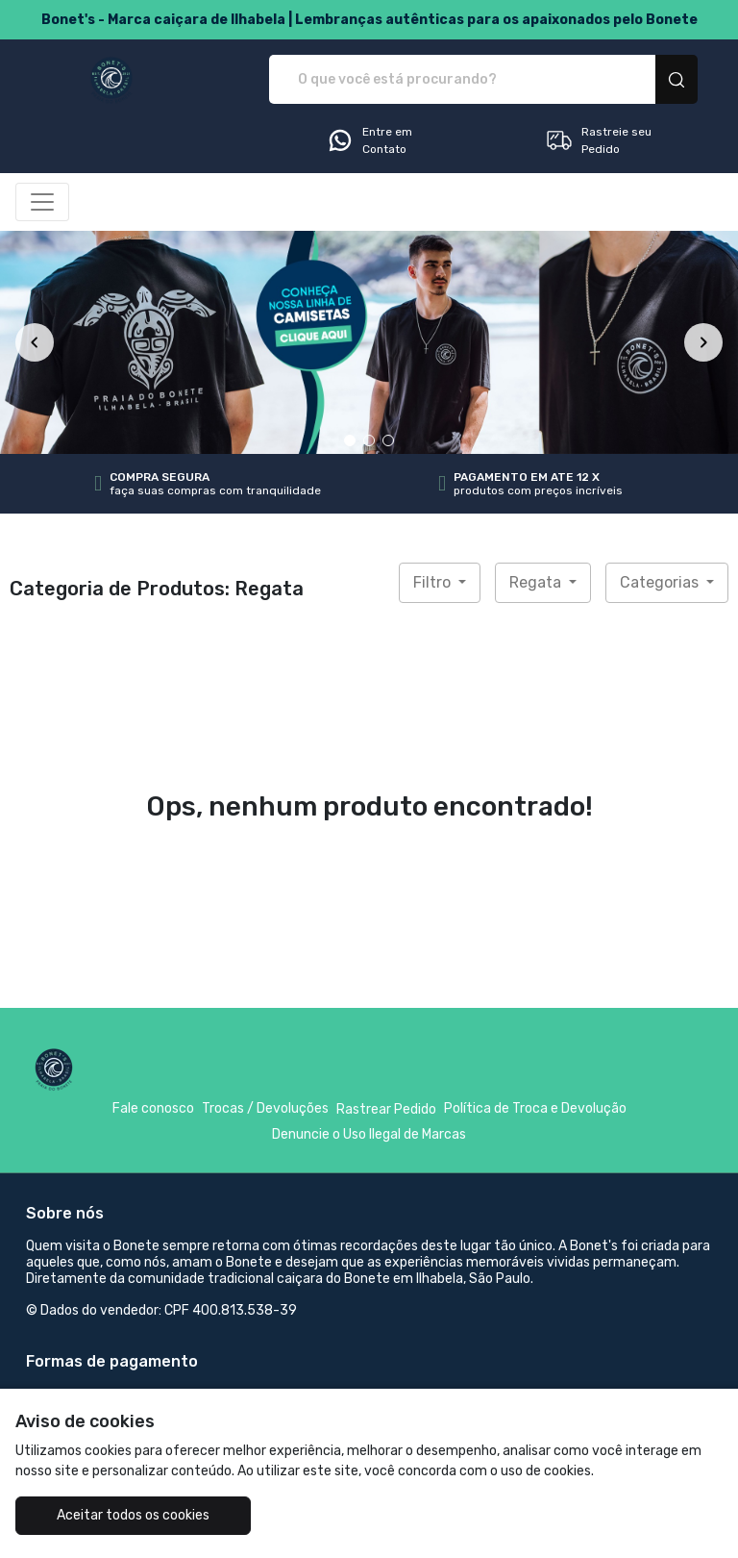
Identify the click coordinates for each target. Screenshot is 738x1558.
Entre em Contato (369, 140)
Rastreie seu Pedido (598, 140)
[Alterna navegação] (42, 202)
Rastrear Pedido (386, 1109)
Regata (537, 582)
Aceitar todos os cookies (133, 1515)
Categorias (661, 582)
